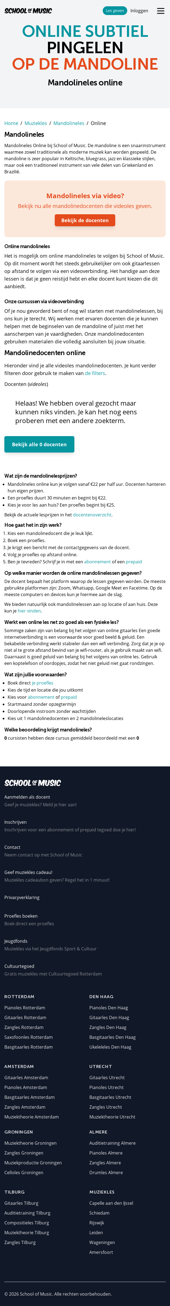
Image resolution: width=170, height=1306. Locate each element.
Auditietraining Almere (112, 1143)
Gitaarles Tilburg (21, 1203)
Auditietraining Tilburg (27, 1213)
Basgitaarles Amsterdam (29, 1097)
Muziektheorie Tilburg (26, 1233)
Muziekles (36, 123)
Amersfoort (101, 1252)
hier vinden (29, 611)
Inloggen (139, 11)
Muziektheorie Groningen (30, 1143)
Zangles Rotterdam (24, 1027)
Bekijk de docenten (85, 220)
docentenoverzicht (92, 515)
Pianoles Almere (106, 1153)
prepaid (134, 562)
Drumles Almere (106, 1173)
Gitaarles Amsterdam (26, 1078)
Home (11, 123)
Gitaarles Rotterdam (25, 1018)
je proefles (42, 683)
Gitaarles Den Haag (109, 1018)
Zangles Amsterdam (24, 1107)
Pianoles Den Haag (108, 1008)
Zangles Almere (105, 1163)
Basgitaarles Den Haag (112, 1037)
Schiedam (99, 1213)
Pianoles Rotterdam (24, 1008)
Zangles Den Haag (107, 1027)
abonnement (98, 562)
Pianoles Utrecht (106, 1087)
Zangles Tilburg (20, 1242)
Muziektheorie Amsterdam (31, 1117)
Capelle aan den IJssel (111, 1203)
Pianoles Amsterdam (25, 1087)
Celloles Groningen (23, 1173)
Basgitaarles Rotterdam (28, 1047)
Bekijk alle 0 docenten (39, 444)
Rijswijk (96, 1223)
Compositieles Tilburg (26, 1223)
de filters (95, 373)
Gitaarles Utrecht (107, 1078)
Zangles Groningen (23, 1153)
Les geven (115, 10)
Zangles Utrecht (105, 1107)
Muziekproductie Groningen (33, 1163)
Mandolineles (68, 123)
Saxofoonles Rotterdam (28, 1037)
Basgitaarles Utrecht (110, 1097)
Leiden (96, 1233)
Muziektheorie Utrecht (112, 1117)
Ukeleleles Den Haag (110, 1047)
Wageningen (102, 1242)
